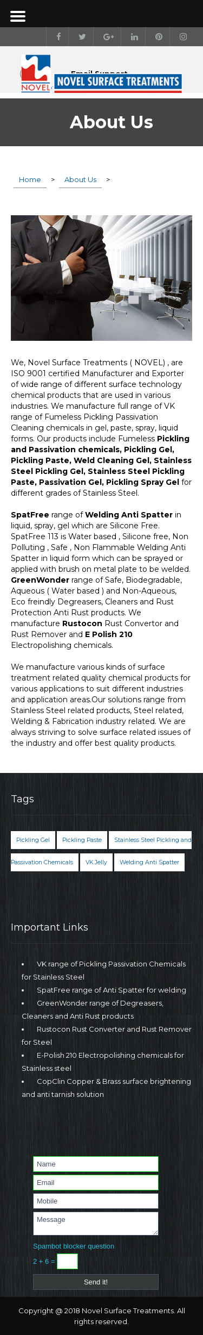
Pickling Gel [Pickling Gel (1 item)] (33, 840)
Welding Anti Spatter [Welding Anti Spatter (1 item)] (149, 862)
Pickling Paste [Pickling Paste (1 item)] (82, 840)
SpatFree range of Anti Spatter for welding (111, 989)
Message (96, 1224)
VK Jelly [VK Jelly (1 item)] (96, 862)
